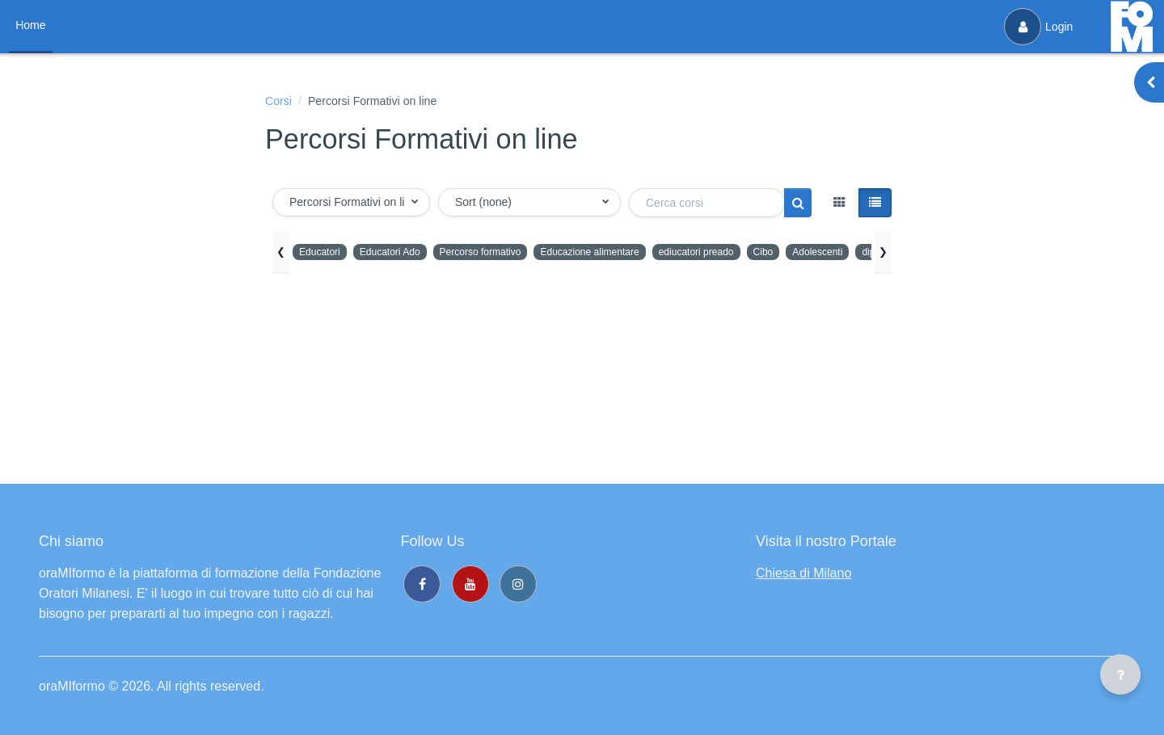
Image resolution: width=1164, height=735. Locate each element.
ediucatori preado (737, 254)
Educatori (322, 254)
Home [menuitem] (32, 25)
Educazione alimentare (620, 254)
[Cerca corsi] (707, 205)
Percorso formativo (499, 254)
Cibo (811, 254)
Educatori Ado (399, 254)
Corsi (280, 102)
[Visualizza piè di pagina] (1120, 674)
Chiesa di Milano (803, 573)
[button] (351, 205)
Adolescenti (869, 254)
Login (1036, 26)
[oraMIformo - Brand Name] (1131, 26)
